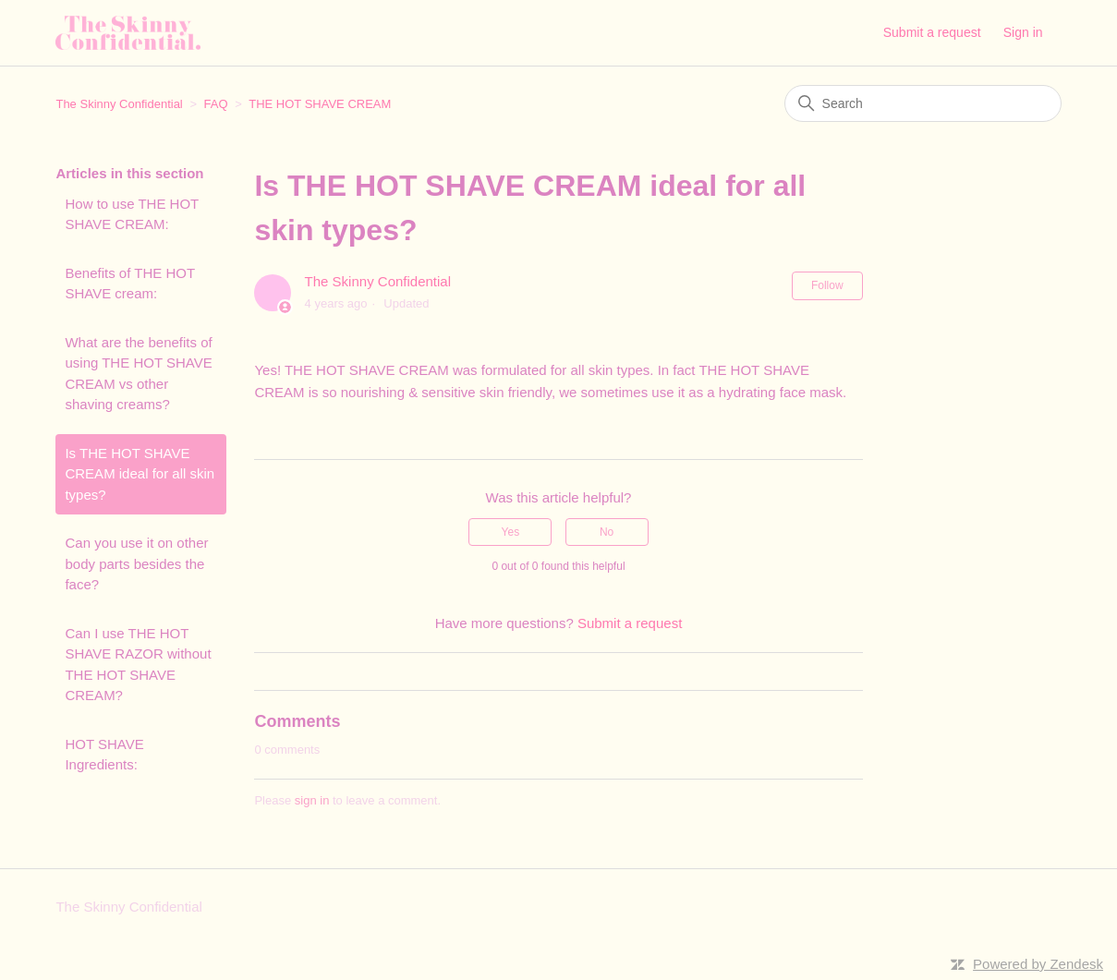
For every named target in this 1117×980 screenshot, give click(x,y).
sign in (312, 800)
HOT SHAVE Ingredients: (104, 754)
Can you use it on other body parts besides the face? (136, 563)
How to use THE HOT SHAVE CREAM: (132, 214)
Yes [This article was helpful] (511, 532)
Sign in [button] (1023, 32)
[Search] (923, 103)
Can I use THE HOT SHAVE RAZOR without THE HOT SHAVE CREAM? (138, 664)
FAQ (216, 104)
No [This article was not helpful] (606, 532)
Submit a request (932, 32)
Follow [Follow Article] (827, 285)
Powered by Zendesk (1038, 964)
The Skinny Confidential (118, 104)
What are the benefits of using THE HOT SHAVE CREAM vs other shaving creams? (138, 373)
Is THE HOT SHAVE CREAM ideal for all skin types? (139, 473)
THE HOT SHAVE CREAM (320, 104)
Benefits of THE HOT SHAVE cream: (129, 283)
